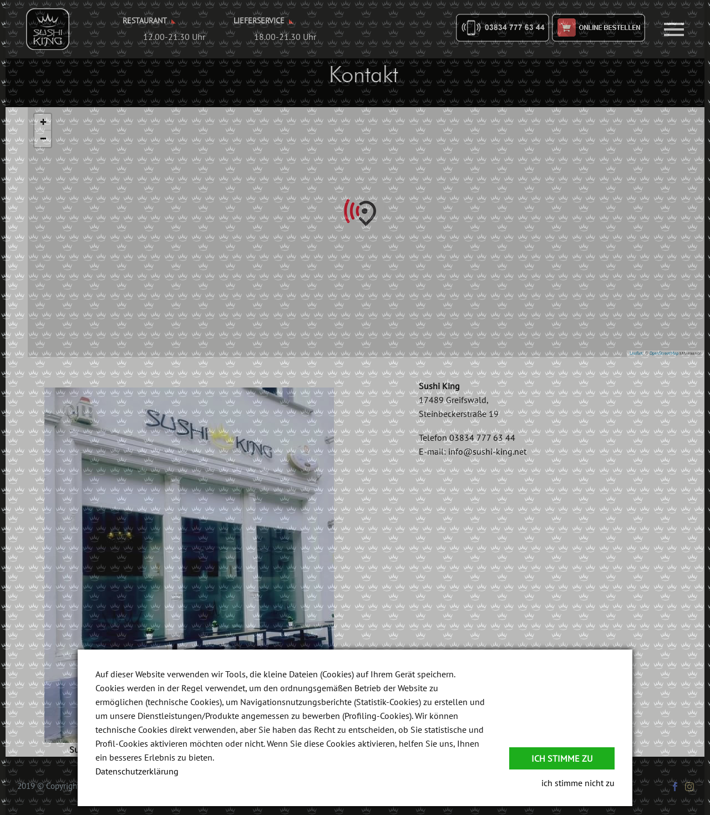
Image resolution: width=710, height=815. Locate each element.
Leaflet (636, 353)
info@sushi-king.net (487, 451)
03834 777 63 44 (482, 437)
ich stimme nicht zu (578, 782)
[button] (366, 213)
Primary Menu (674, 29)
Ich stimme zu (561, 758)
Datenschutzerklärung (137, 771)
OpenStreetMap (664, 353)
